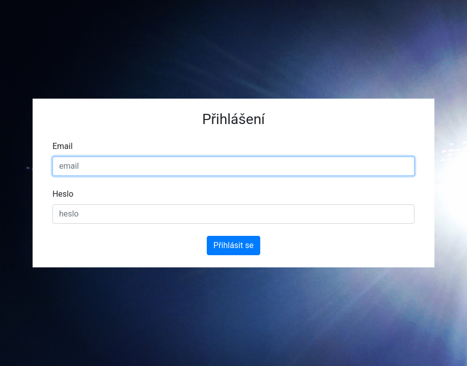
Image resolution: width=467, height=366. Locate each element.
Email (62, 146)
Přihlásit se (233, 245)
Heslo (62, 194)
